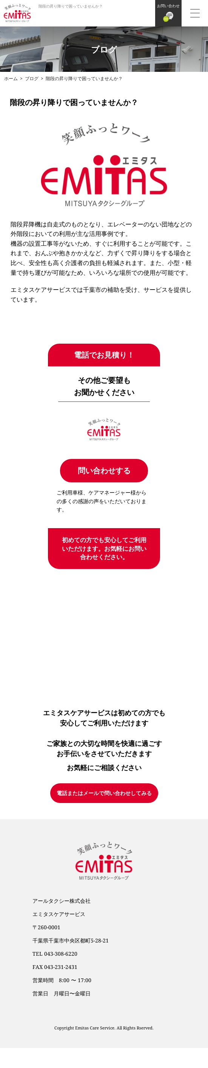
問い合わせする (104, 470)
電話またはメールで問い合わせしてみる (104, 793)
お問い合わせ (168, 5)
